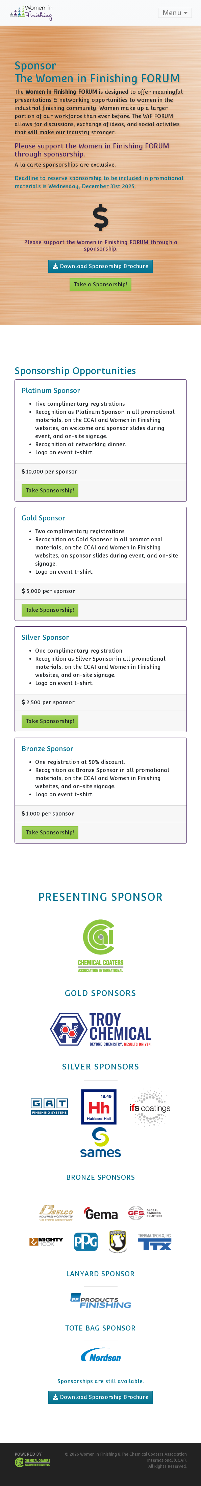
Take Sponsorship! (50, 490)
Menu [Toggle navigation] (174, 13)
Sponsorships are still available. (100, 1381)
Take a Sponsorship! (100, 284)
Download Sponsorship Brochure (100, 266)
